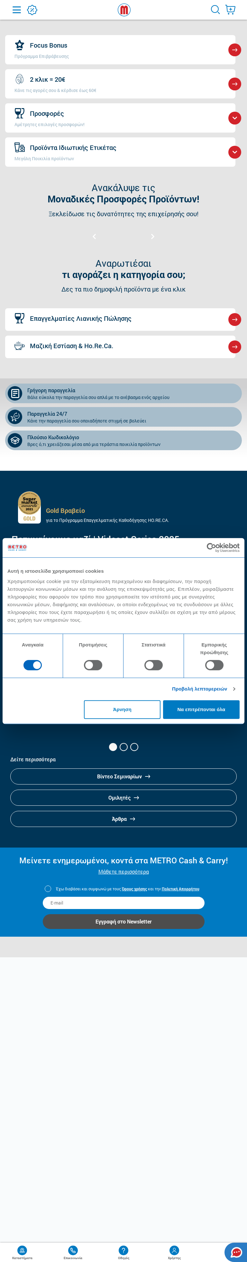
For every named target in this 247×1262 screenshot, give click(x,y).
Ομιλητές (123, 797)
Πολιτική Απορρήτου (180, 888)
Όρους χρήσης (134, 888)
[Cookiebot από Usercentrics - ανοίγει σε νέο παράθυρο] (211, 547)
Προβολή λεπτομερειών (199, 688)
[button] (113, 747)
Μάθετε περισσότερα (123, 871)
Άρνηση (122, 709)
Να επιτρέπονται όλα (201, 709)
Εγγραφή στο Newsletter (124, 921)
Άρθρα (123, 818)
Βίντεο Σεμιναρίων (123, 776)
